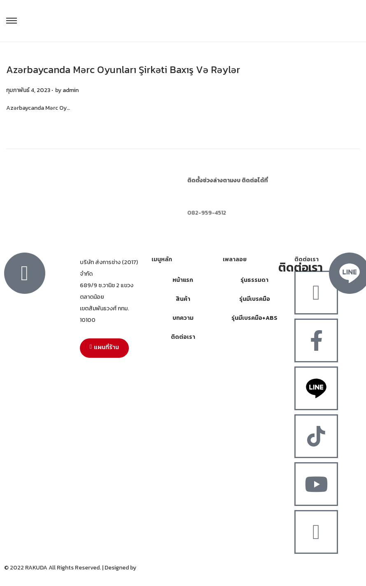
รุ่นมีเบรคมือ (254, 299)
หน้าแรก (183, 280)
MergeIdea (151, 567)
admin (71, 90)
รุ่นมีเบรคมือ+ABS (254, 318)
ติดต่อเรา (183, 337)
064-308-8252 (206, 198)
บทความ (183, 318)
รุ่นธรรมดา (254, 280)
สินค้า (183, 299)
